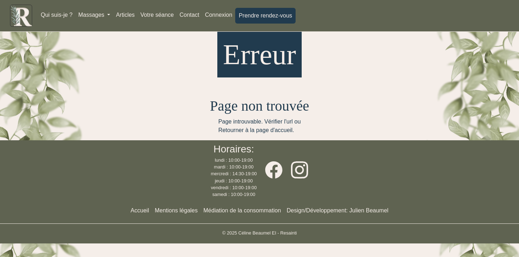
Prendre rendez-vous (265, 15)
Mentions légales (176, 210)
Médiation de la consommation (242, 210)
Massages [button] (92, 15)
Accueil (139, 210)
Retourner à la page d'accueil (255, 130)
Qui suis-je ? (57, 15)
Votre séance (157, 15)
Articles (125, 15)
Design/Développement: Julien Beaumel (338, 210)
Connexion (218, 15)
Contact (189, 15)
